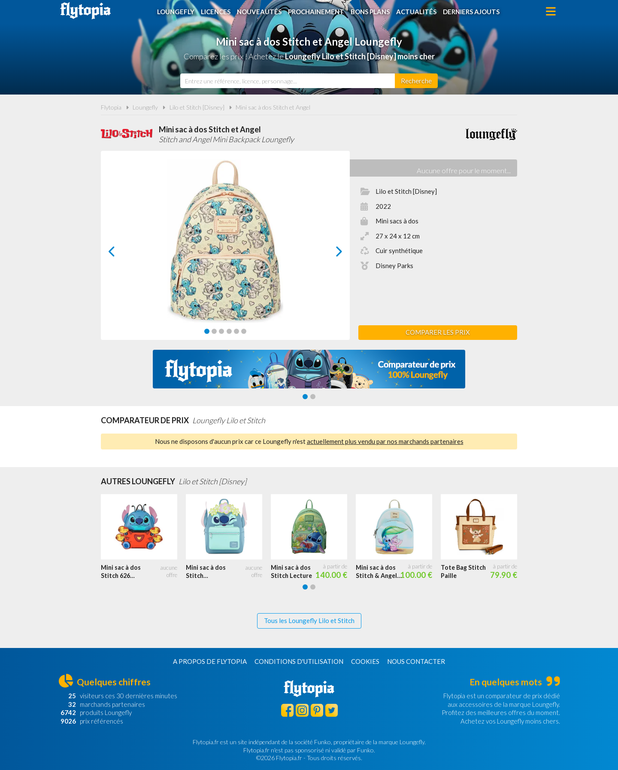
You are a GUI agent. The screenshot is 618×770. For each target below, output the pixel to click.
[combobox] (287, 80)
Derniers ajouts (471, 11)
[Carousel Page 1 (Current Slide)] (206, 331)
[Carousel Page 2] (214, 331)
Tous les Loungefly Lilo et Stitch (309, 620)
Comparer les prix (438, 332)
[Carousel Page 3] (221, 331)
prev (121, 254)
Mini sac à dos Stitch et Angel (273, 107)
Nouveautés (259, 11)
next (329, 254)
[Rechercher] (416, 80)
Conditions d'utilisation (298, 661)
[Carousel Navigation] (225, 251)
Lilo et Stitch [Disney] (197, 107)
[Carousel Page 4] (229, 331)
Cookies (365, 661)
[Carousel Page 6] (243, 331)
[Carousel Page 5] (236, 331)
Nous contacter (416, 661)
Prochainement (316, 11)
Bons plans (370, 11)
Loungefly (175, 11)
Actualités (416, 11)
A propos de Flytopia (210, 661)
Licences (215, 11)
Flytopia (85, 10)
